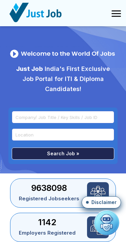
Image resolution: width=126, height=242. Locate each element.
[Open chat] (106, 222)
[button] (101, 202)
